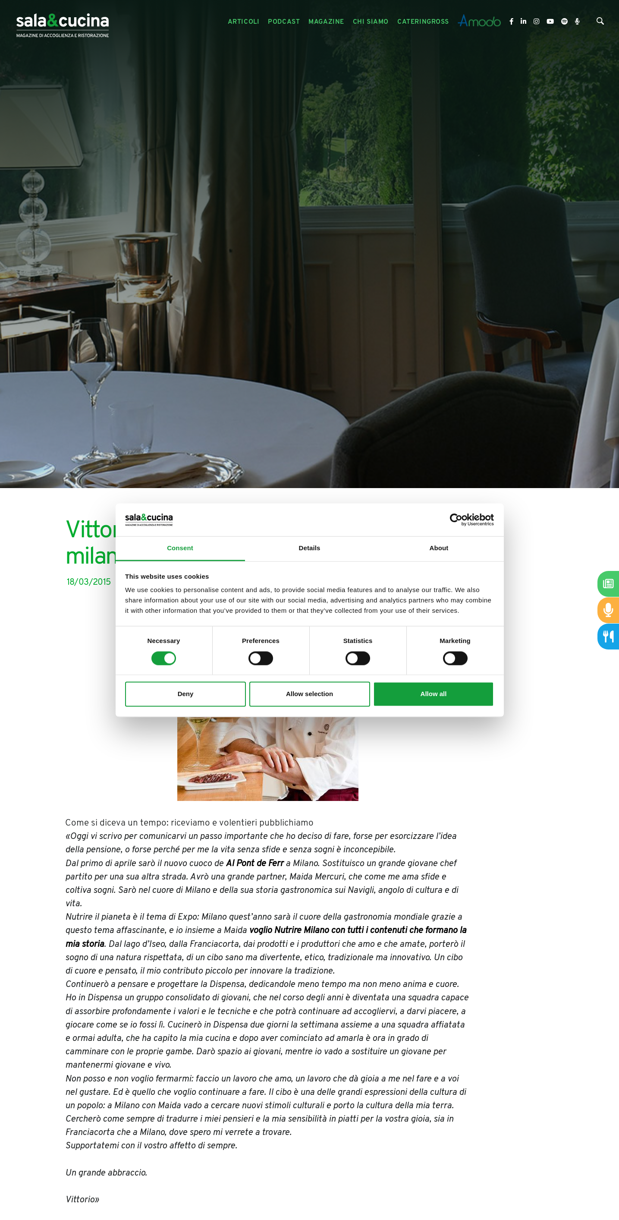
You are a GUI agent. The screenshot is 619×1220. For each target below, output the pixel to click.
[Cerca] (600, 23)
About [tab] (439, 548)
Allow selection (309, 694)
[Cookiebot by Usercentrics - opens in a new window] (456, 519)
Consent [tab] (180, 548)
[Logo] (62, 22)
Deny (186, 694)
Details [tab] (309, 548)
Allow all (434, 694)
